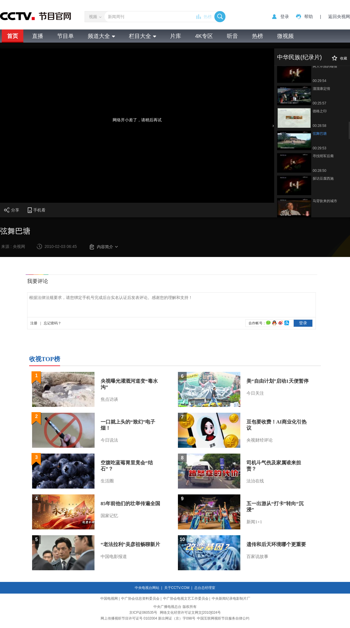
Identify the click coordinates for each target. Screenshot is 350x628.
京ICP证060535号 (143, 612)
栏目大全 (142, 36)
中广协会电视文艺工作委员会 (186, 598)
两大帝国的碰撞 (325, 66)
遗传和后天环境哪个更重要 (276, 544)
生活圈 (107, 481)
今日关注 (255, 393)
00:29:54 (319, 81)
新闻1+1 (254, 521)
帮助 (308, 16)
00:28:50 (319, 171)
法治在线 (255, 481)
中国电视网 (109, 598)
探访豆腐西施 (323, 178)
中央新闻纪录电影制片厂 (231, 598)
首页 (12, 36)
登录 (284, 16)
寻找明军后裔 (323, 156)
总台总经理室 (204, 588)
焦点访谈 (109, 399)
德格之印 (320, 111)
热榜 (208, 16)
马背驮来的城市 (325, 201)
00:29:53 (319, 148)
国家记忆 (109, 515)
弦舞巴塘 (320, 134)
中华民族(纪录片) (299, 57)
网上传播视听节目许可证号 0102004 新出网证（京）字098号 (148, 618)
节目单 (65, 36)
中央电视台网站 (147, 588)
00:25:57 (319, 103)
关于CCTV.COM (177, 588)
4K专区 (204, 36)
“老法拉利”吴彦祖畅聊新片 (130, 544)
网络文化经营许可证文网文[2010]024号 (190, 612)
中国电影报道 (114, 556)
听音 (232, 36)
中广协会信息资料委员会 (140, 598)
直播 (37, 36)
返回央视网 (339, 16)
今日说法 (109, 440)
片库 (175, 36)
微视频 (285, 36)
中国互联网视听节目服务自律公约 (223, 618)
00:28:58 (319, 126)
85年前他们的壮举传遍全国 (130, 503)
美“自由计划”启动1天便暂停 (277, 381)
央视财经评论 (259, 440)
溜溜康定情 (321, 89)
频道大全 (101, 36)
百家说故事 (257, 556)
